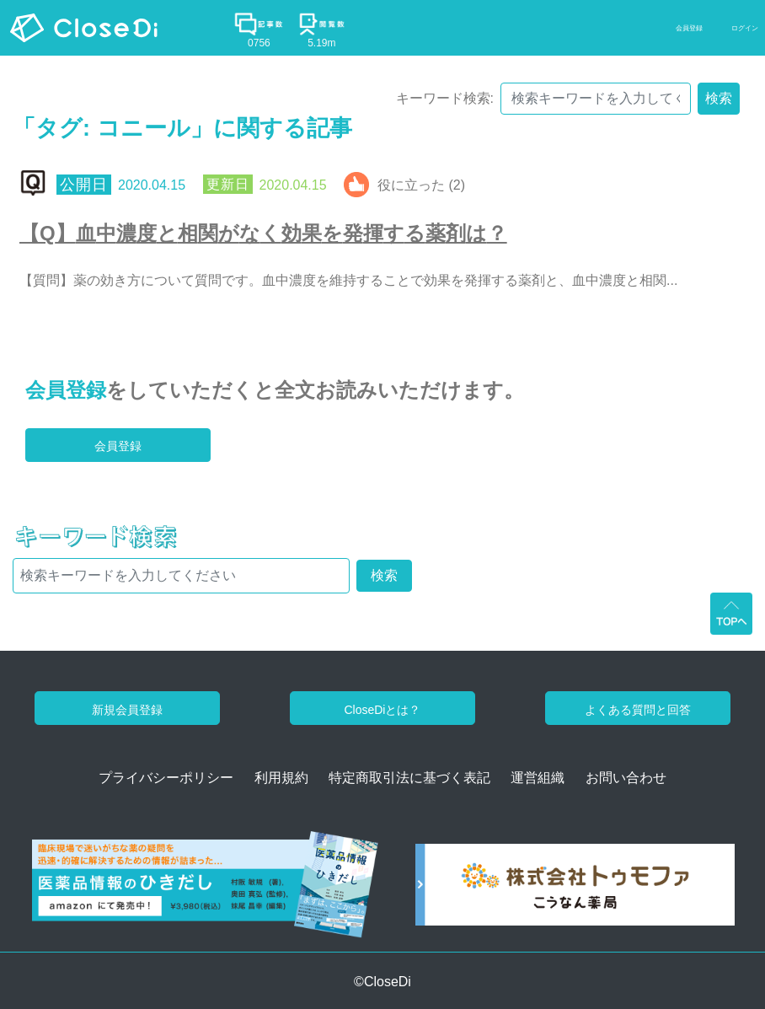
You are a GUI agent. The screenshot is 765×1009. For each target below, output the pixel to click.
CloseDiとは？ (382, 709)
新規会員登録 (127, 709)
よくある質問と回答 (638, 709)
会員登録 (65, 389)
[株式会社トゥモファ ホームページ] (575, 890)
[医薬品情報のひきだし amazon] (205, 890)
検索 (718, 98)
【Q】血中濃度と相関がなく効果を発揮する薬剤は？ (263, 233)
